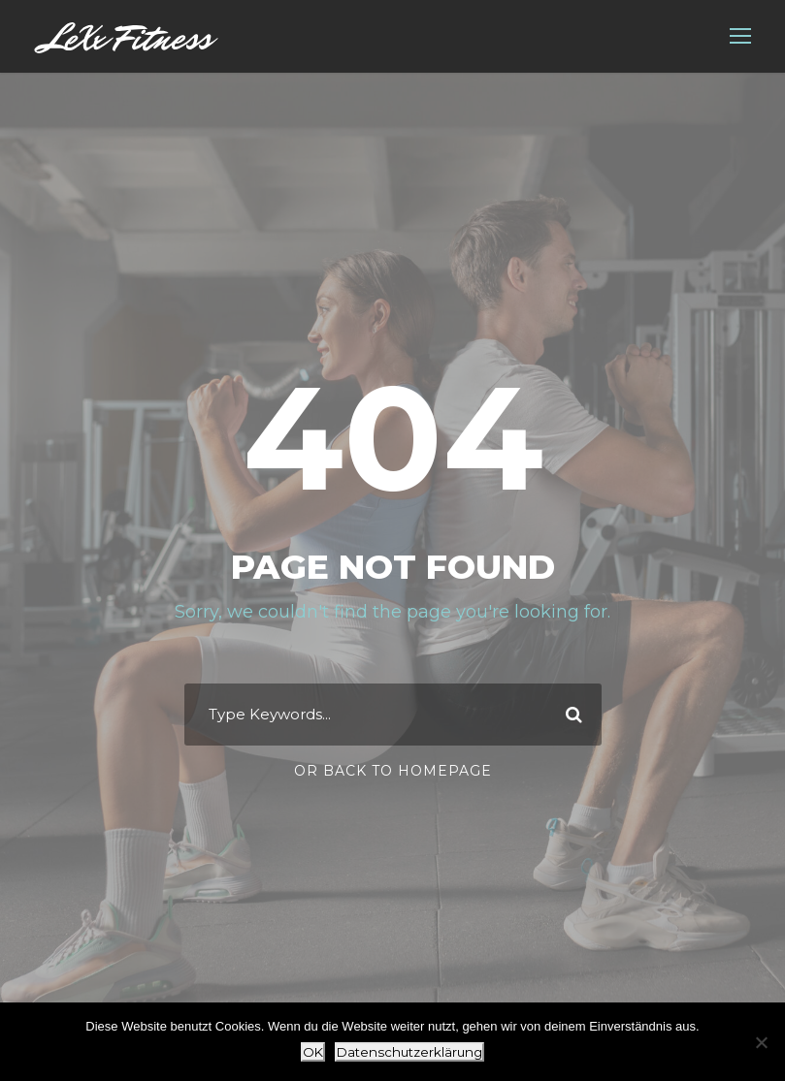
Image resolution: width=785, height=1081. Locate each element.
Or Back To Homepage (393, 770)
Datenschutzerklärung (409, 1052)
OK (313, 1052)
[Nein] (760, 1042)
